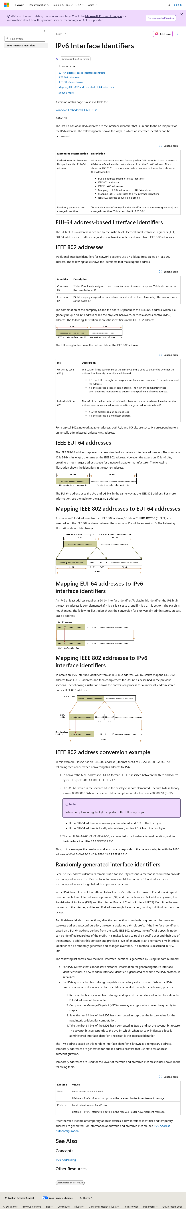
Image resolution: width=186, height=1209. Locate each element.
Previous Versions (31, 1206)
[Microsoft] (6, 5)
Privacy (78, 1206)
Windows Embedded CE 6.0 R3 (75, 110)
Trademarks (149, 1206)
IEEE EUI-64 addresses (70, 82)
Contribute (64, 1206)
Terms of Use (131, 1206)
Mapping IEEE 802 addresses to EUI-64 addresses (86, 87)
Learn (59, 34)
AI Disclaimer (10, 1206)
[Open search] (169, 5)
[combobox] (24, 39)
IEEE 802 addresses (69, 77)
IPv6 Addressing (66, 1159)
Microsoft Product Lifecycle (103, 16)
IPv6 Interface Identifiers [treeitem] (21, 45)
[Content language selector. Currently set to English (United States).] (19, 1198)
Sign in (178, 4)
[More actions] (177, 34)
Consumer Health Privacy (103, 1206)
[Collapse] (44, 31)
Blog (48, 1206)
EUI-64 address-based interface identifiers (81, 72)
